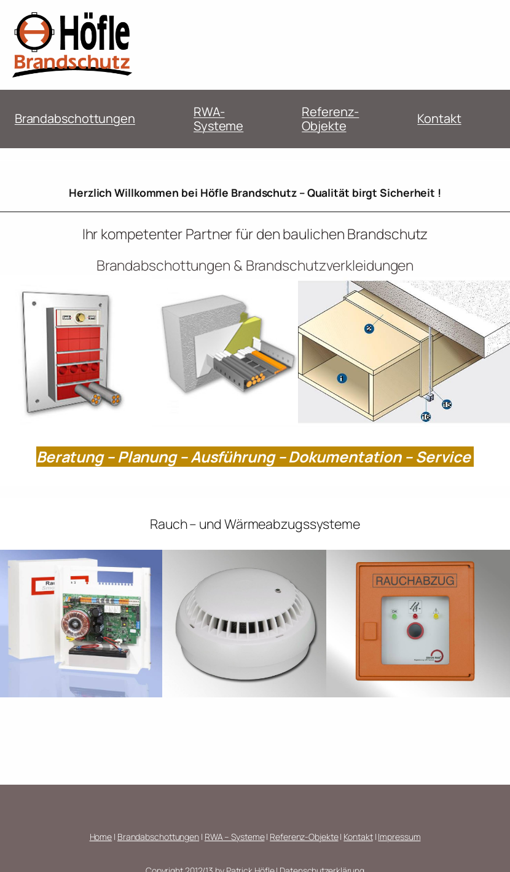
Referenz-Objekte (330, 118)
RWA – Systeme (235, 836)
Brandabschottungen (75, 118)
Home (101, 836)
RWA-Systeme (218, 118)
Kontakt (439, 118)
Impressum (399, 836)
